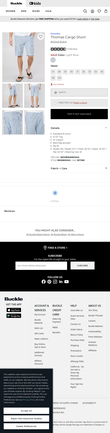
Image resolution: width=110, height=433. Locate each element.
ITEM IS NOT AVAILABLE (79, 114)
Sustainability (94, 331)
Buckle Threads (95, 315)
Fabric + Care (79, 168)
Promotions (76, 350)
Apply (55, 327)
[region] (26, 401)
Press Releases (95, 336)
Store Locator (77, 356)
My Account (39, 314)
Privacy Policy (29, 400)
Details (79, 127)
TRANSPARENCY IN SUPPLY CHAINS (61, 403)
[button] (10, 11)
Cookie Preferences (55, 408)
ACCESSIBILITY (89, 403)
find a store (58, 247)
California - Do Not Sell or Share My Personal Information (77, 372)
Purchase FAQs (77, 340)
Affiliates (92, 350)
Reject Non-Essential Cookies (26, 418)
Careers (92, 320)
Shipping (75, 345)
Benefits (56, 332)
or (84, 19)
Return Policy (77, 334)
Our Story (92, 310)
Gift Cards (39, 333)
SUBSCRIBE (82, 265)
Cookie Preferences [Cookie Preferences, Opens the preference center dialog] (26, 426)
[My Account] (92, 11)
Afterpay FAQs (77, 361)
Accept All (26, 411)
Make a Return (41, 338)
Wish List (38, 328)
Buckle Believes (95, 326)
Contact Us (76, 324)
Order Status (76, 329)
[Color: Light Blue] (53, 60)
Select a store (80, 102)
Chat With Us (77, 310)
